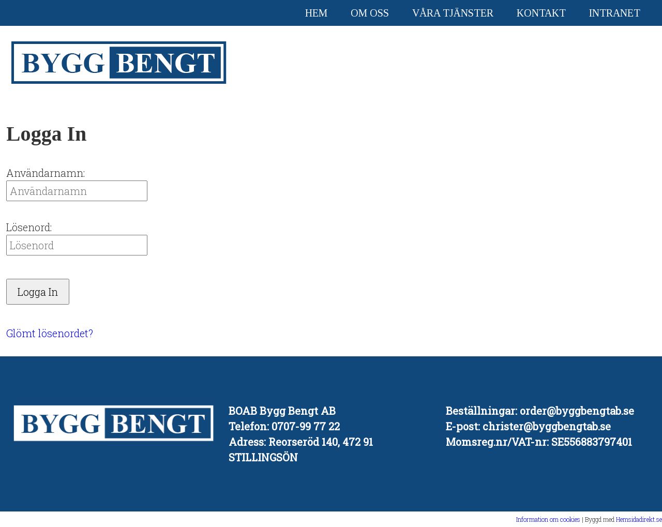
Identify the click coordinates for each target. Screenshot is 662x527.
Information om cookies (548, 519)
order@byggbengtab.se (577, 410)
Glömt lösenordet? (49, 333)
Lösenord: (29, 227)
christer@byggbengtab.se (547, 426)
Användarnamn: (45, 172)
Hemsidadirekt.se (639, 519)
